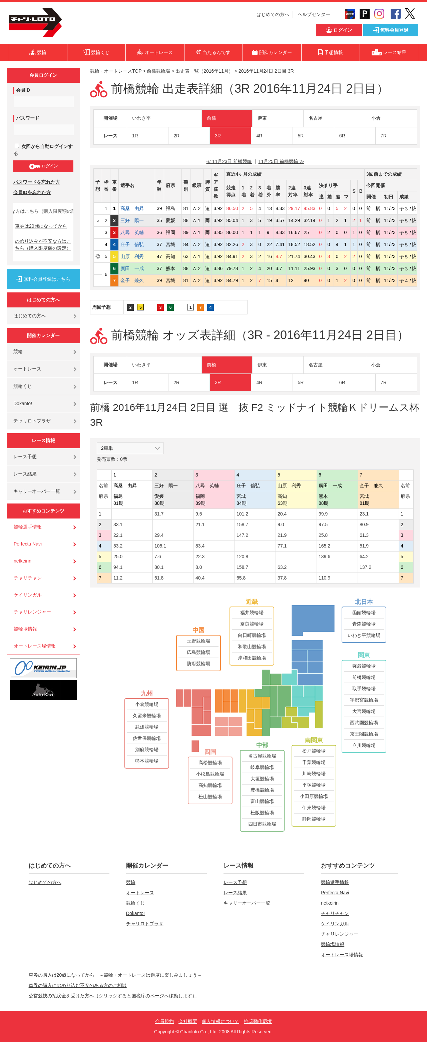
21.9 (282, 535)
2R (176, 135)
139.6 (324, 556)
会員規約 (164, 1021)
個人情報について (220, 1021)
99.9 (323, 513)
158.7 (242, 524)
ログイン (43, 166)
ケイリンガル (28, 595)
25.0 (117, 556)
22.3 (199, 556)
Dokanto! (22, 403)
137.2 (365, 567)
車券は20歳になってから (41, 226)
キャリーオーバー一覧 (36, 491)
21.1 (199, 524)
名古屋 (316, 118)
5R (301, 135)
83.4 (199, 546)
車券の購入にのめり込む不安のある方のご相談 (78, 985)
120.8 (242, 556)
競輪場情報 (25, 629)
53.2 (117, 546)
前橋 (211, 118)
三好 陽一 (136, 220)
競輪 (18, 351)
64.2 (364, 556)
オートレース (27, 368)
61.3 (364, 535)
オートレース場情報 (35, 646)
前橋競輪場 (158, 71)
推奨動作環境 (258, 1021)
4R (259, 135)
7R (384, 135)
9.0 (281, 524)
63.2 (282, 567)
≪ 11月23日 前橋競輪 (229, 161)
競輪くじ (22, 386)
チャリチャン (28, 578)
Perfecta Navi (28, 544)
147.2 (242, 535)
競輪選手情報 (28, 527)
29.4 (158, 535)
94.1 (117, 567)
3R (218, 135)
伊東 (262, 118)
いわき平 (141, 118)
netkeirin (22, 561)
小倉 (376, 118)
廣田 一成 (136, 268)
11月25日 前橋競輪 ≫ (281, 161)
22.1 (117, 535)
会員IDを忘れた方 (32, 192)
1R (135, 135)
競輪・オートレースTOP (115, 71)
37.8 (282, 578)
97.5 (323, 524)
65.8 (241, 578)
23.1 (364, 513)
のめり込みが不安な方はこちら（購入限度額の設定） (43, 244)
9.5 (198, 513)
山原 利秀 (136, 256)
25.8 (323, 535)
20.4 (282, 513)
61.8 (158, 578)
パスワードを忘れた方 (36, 182)
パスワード (27, 118)
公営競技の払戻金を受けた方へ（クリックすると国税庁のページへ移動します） (113, 995)
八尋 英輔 (136, 232)
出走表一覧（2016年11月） (204, 71)
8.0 (198, 567)
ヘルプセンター (314, 14)
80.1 (158, 567)
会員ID (23, 90)
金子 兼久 (136, 280)
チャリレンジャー (32, 612)
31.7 (158, 513)
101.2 (242, 513)
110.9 (324, 578)
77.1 (282, 546)
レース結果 (25, 473)
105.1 (160, 546)
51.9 (364, 546)
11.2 (117, 578)
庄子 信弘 (136, 244)
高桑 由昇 (136, 208)
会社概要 (187, 1021)
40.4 (199, 578)
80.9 (364, 524)
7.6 (157, 556)
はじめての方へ (273, 14)
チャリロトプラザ (32, 420)
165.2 (324, 546)
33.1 (117, 524)
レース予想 (25, 456)
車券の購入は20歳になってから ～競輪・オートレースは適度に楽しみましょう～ (118, 975)
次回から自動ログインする (43, 150)
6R (342, 135)
